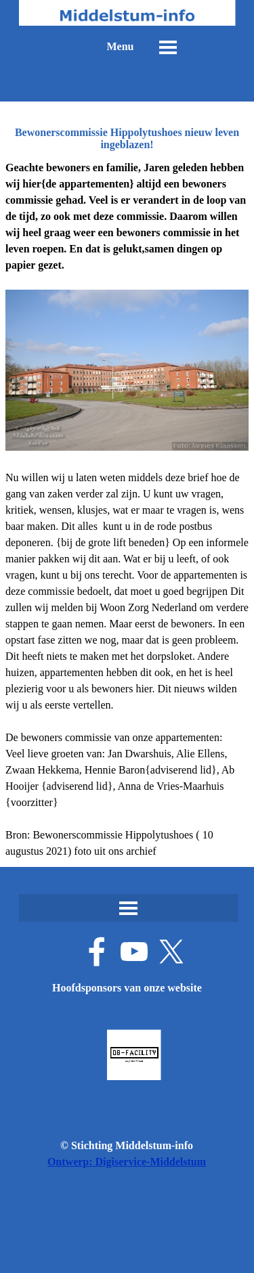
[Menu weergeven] (168, 47)
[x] (171, 951)
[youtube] (134, 951)
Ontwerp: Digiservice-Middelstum (126, 1161)
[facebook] (97, 951)
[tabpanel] (127, 509)
